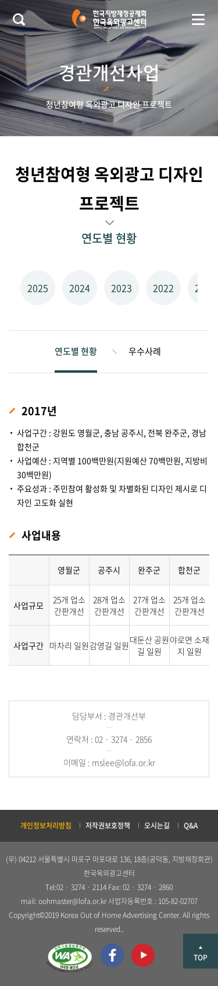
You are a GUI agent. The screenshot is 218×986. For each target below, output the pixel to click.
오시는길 (157, 825)
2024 (79, 288)
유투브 (143, 955)
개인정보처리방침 (46, 825)
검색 (18, 19)
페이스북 (112, 955)
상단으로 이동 (200, 951)
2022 (163, 288)
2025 (37, 288)
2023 (121, 288)
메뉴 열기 (198, 19)
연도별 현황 (76, 351)
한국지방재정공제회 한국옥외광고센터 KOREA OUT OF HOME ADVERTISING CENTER (109, 19)
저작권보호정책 (107, 825)
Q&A (191, 825)
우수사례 (144, 351)
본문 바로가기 (0, 0)
